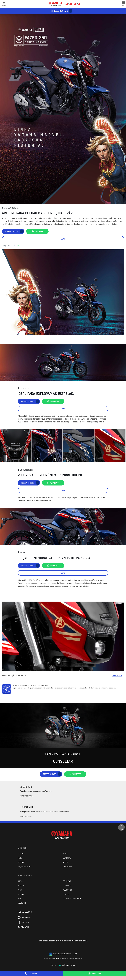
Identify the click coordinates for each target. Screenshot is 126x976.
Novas (20, 881)
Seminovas (67, 881)
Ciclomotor (67, 866)
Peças (20, 890)
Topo (121, 827)
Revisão (21, 894)
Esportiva (67, 858)
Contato (66, 894)
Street (65, 853)
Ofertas (21, 885)
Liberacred (22, 903)
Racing (65, 862)
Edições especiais (24, 866)
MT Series (21, 862)
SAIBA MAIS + (117, 675)
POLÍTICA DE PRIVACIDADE (72, 898)
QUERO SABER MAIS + (26, 796)
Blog (19, 898)
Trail (20, 858)
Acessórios (67, 890)
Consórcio (67, 885)
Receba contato (59, 10)
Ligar (63, 239)
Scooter (21, 853)
